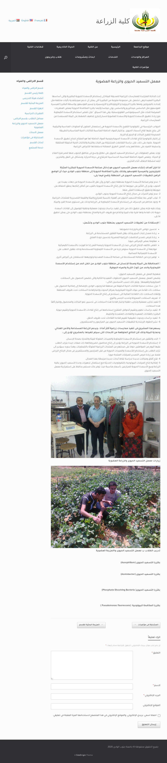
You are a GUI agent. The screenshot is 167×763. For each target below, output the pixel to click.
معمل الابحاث (36, 132)
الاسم (156, 685)
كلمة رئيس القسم (34, 93)
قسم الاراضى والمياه (32, 88)
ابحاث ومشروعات (85, 57)
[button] (5, 57)
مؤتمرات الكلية (141, 67)
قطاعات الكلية (35, 47)
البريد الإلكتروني (151, 695)
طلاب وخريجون (53, 57)
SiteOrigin (81, 755)
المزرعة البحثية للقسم (91, 625)
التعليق (156, 653)
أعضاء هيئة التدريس (33, 98)
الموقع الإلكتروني (151, 705)
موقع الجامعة (141, 47)
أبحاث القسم (36, 143)
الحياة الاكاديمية (65, 47)
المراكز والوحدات (140, 57)
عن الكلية (93, 47)
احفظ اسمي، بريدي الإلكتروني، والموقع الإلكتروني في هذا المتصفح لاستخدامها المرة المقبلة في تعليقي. (104, 715)
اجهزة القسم (36, 108)
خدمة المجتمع (36, 148)
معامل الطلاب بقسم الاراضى (28, 119)
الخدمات (113, 57)
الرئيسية (115, 47)
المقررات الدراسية (34, 113)
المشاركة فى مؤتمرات (146, 625)
